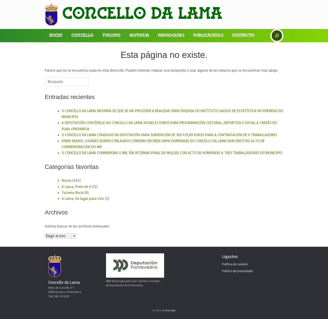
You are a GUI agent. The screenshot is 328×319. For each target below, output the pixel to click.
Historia (139, 35)
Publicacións (208, 35)
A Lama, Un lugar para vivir (83, 198)
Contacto (243, 35)
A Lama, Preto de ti (76, 186)
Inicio (56, 35)
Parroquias (171, 35)
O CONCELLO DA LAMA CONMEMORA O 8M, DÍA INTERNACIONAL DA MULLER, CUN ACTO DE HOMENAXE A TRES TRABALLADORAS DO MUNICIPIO (172, 153)
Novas (66, 180)
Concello (82, 35)
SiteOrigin (170, 310)
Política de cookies (235, 264)
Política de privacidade (237, 271)
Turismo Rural (72, 192)
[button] (276, 35)
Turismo (111, 35)
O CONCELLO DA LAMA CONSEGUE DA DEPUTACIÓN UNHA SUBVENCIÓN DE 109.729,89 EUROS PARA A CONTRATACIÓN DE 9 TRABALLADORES (169, 135)
